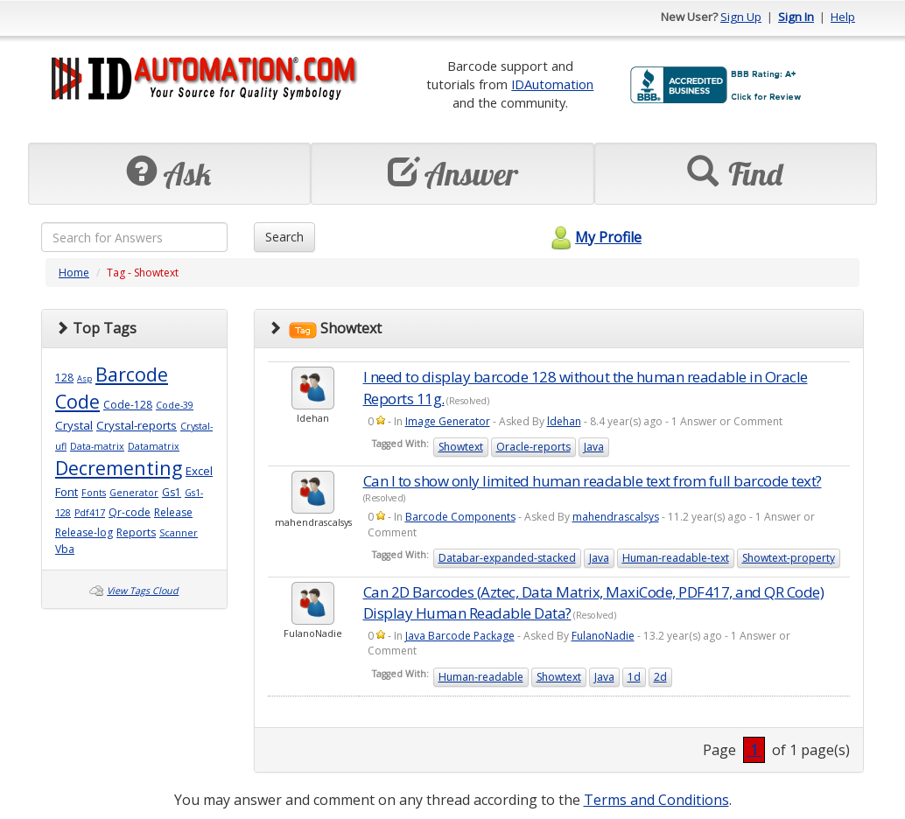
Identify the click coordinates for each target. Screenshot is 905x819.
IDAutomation (552, 84)
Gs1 (171, 492)
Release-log (84, 532)
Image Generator (447, 421)
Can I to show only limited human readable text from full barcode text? (592, 481)
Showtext (460, 446)
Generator (133, 492)
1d (634, 676)
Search (284, 236)
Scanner (178, 533)
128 (64, 377)
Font (66, 492)
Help (843, 16)
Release (173, 512)
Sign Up (740, 16)
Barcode (131, 374)
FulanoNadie (603, 635)
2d (660, 676)
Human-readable (480, 676)
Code (77, 401)
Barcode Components (460, 516)
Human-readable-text (675, 557)
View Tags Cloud (143, 590)
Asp (84, 378)
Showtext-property (788, 557)
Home (74, 272)
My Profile (594, 237)
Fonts (93, 492)
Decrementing (118, 467)
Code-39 (174, 405)
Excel (199, 471)
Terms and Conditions (656, 799)
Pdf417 (89, 513)
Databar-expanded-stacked (507, 557)
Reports (136, 532)
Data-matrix (97, 446)
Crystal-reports (136, 425)
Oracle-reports (533, 446)
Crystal (74, 425)
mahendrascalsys (615, 516)
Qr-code (130, 512)
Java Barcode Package (460, 635)
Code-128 (127, 404)
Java (594, 446)
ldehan (564, 421)
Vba (64, 549)
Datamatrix (153, 446)
